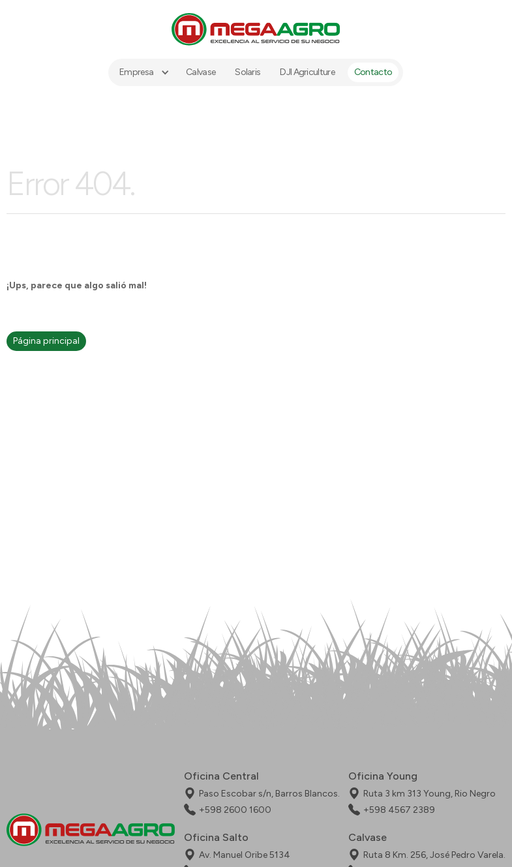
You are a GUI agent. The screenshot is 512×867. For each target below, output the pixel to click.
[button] (143, 72)
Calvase (201, 72)
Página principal (46, 340)
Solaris (248, 72)
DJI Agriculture (307, 72)
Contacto (373, 72)
